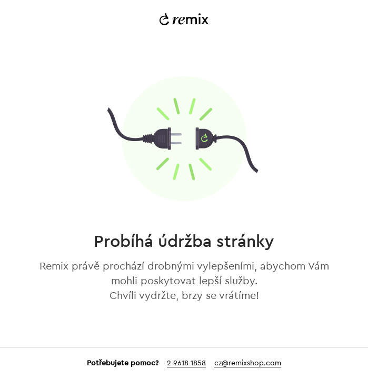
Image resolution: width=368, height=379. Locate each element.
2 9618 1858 (186, 363)
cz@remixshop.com (247, 363)
